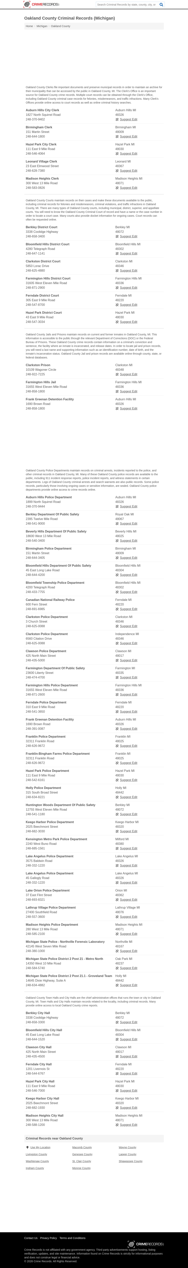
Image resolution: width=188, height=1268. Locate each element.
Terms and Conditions (72, 1238)
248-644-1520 (35, 1039)
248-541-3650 (35, 711)
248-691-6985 (35, 609)
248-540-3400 (35, 540)
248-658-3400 (35, 236)
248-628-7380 (35, 170)
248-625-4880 (35, 270)
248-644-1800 (35, 136)
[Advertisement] (94, 58)
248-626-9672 (35, 745)
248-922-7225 (35, 374)
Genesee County (82, 1154)
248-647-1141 (35, 253)
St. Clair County (81, 1161)
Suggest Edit (126, 119)
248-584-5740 (35, 968)
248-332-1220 (35, 865)
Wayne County (127, 1147)
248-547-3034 (35, 321)
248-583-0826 (35, 187)
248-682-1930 (35, 1107)
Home (29, 26)
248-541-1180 (35, 814)
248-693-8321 (35, 899)
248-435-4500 (35, 1056)
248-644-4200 (35, 574)
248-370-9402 (35, 119)
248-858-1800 (35, 391)
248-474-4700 (35, 677)
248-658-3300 (35, 1022)
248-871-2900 (35, 287)
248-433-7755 (35, 592)
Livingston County (36, 1154)
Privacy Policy (48, 1238)
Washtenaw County (37, 1161)
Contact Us (31, 1238)
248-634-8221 (35, 797)
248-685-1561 (35, 848)
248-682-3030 (35, 831)
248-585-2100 (35, 933)
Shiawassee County (131, 1161)
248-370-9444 (35, 506)
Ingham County (35, 1168)
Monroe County (81, 1168)
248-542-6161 (35, 780)
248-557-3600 (35, 916)
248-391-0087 (35, 728)
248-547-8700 (35, 304)
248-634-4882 (35, 985)
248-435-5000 (35, 660)
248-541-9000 (35, 523)
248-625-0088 (35, 626)
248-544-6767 (35, 1073)
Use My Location (38, 1147)
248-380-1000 (35, 951)
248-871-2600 (35, 694)
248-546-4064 (35, 153)
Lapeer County (127, 1154)
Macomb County (82, 1147)
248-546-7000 (35, 1090)
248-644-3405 (35, 557)
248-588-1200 (35, 1124)
